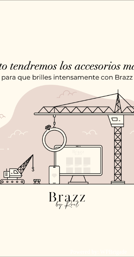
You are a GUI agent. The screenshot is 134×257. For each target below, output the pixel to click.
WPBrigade (113, 252)
